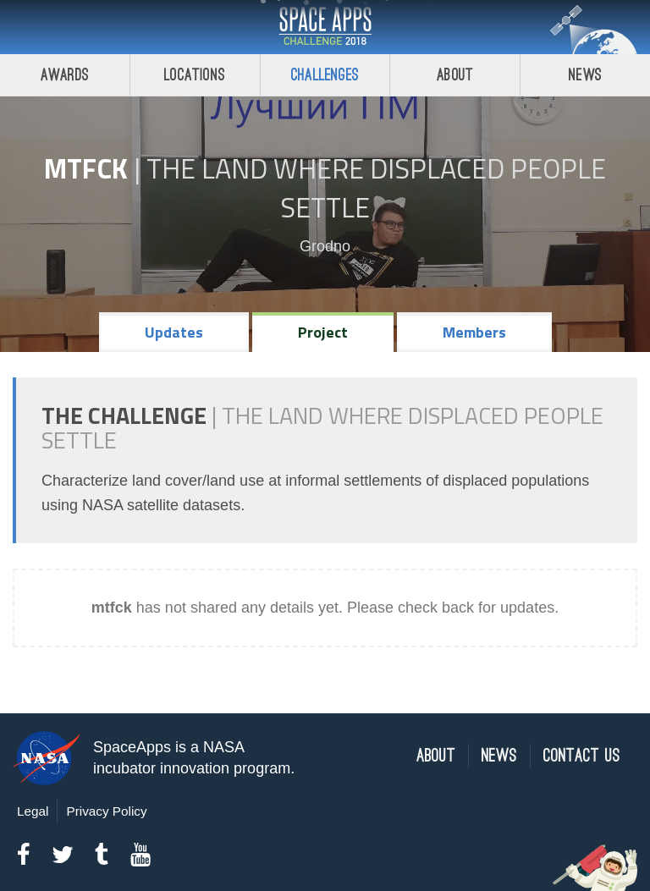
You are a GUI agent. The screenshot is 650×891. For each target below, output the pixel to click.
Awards (65, 75)
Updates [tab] (174, 332)
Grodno (325, 246)
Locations (194, 75)
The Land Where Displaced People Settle (376, 187)
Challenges (325, 75)
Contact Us (581, 756)
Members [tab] (474, 332)
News (585, 75)
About (455, 75)
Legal (32, 811)
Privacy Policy (106, 811)
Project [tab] (323, 332)
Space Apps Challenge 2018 (325, 27)
